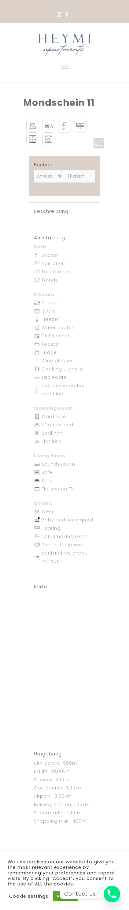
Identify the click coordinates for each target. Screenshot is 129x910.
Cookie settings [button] (28, 896)
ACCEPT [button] (65, 896)
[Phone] (112, 894)
